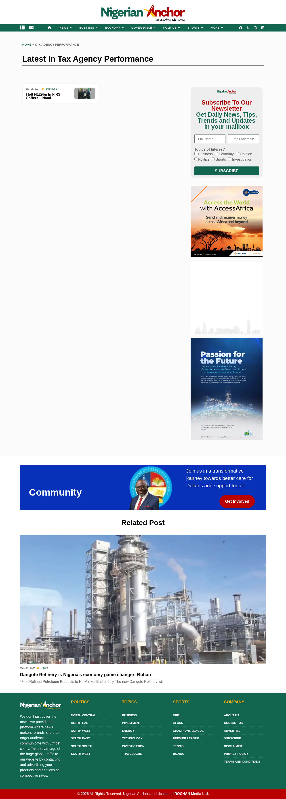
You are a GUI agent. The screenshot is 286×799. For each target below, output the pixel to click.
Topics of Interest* (209, 149)
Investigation (242, 159)
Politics (204, 159)
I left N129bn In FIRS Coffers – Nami (43, 96)
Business (51, 89)
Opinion (246, 154)
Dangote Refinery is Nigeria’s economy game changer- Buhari (85, 674)
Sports (221, 159)
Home (27, 44)
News (44, 668)
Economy (226, 154)
